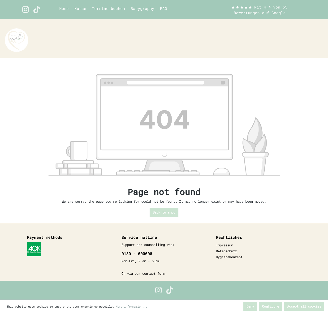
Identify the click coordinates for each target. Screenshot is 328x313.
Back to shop (164, 212)
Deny (250, 306)
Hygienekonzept (229, 257)
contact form (153, 273)
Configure (270, 306)
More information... (131, 306)
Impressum (224, 245)
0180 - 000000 (136, 253)
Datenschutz (226, 251)
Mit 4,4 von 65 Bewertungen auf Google (259, 9)
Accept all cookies (304, 306)
